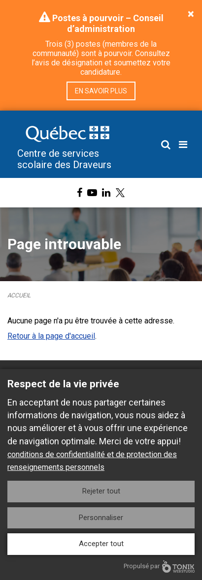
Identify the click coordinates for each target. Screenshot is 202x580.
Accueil (19, 295)
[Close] (191, 14)
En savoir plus (101, 91)
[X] (120, 193)
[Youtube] (92, 192)
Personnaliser (101, 517)
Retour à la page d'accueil (51, 336)
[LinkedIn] (106, 192)
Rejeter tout (101, 491)
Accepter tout (101, 543)
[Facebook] (79, 192)
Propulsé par (159, 566)
